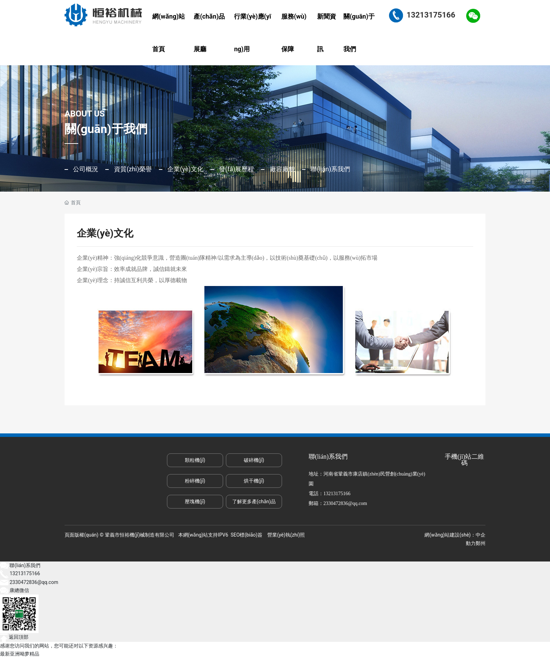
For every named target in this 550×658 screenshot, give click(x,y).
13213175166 (336, 493)
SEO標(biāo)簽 (246, 535)
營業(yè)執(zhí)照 (286, 535)
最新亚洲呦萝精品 (19, 654)
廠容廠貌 (281, 169)
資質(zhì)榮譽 (132, 169)
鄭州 (480, 543)
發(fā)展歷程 (235, 169)
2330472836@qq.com (345, 503)
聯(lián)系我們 (329, 169)
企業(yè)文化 (184, 169)
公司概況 (85, 169)
